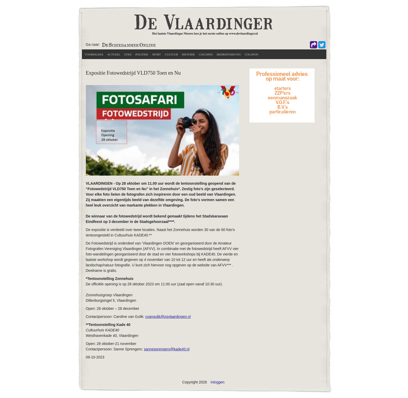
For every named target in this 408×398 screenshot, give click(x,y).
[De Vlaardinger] (203, 24)
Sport (156, 54)
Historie (188, 54)
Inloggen (218, 382)
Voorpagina (94, 54)
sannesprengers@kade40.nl (166, 349)
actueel (113, 54)
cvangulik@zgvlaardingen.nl (168, 316)
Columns (206, 54)
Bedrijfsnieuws (229, 54)
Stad (127, 54)
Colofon (251, 54)
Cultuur (171, 54)
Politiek (141, 54)
